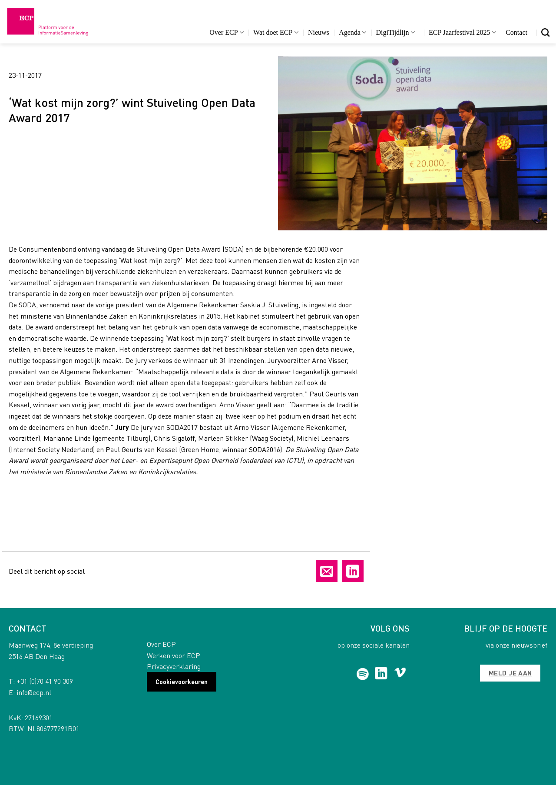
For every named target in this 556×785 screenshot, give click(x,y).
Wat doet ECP (275, 32)
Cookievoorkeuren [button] (182, 681)
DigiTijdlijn (395, 32)
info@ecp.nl (34, 692)
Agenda (352, 32)
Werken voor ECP (173, 655)
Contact (516, 32)
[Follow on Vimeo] (400, 674)
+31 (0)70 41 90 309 (45, 680)
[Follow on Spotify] (363, 674)
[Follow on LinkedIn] (381, 674)
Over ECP (226, 32)
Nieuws (318, 32)
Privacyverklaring (174, 666)
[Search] (545, 32)
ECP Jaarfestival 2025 (462, 32)
